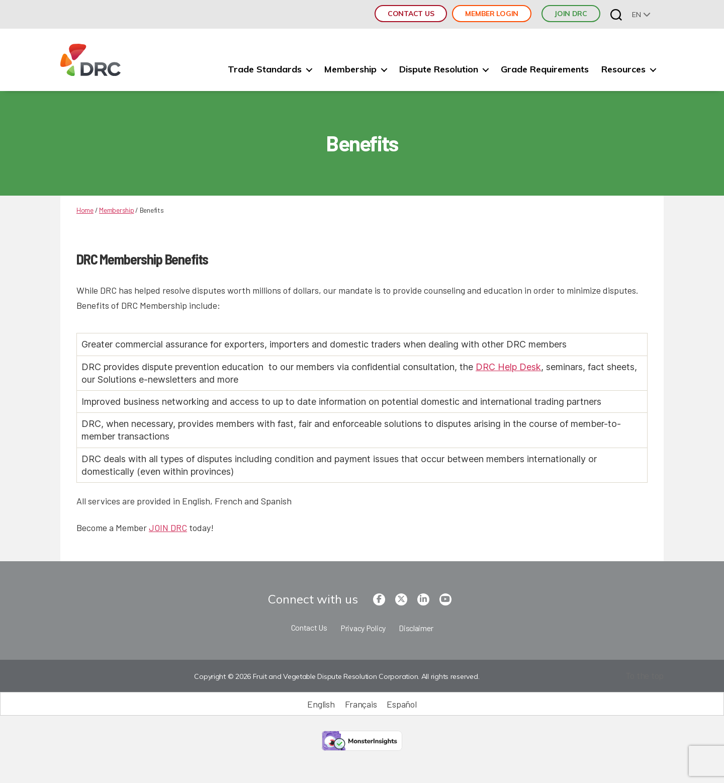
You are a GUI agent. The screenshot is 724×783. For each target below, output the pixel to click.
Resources (623, 69)
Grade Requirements (545, 69)
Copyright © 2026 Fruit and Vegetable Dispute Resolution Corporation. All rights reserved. (336, 676)
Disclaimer (416, 628)
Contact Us (411, 13)
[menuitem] (641, 14)
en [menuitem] (636, 14)
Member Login (491, 13)
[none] (641, 14)
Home (85, 210)
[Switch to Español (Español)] (401, 704)
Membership (350, 69)
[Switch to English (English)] (320, 704)
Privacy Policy (363, 628)
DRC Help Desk (508, 367)
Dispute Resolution (438, 69)
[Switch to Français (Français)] (361, 704)
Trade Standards (265, 69)
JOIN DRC (571, 13)
